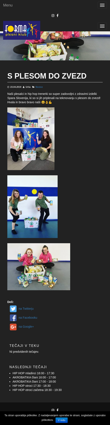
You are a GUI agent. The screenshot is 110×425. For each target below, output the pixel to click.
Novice (39, 87)
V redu (61, 420)
